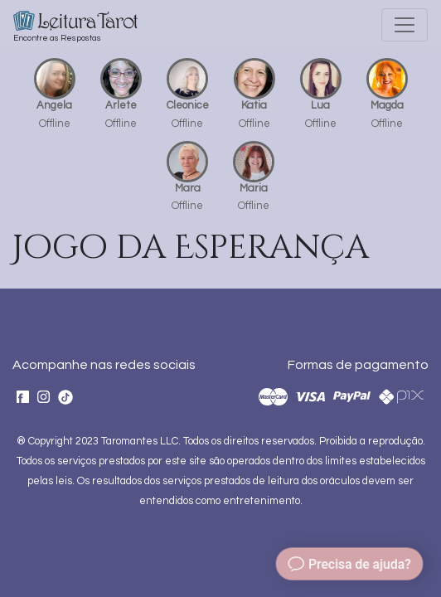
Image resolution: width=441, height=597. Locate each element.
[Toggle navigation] (404, 24)
